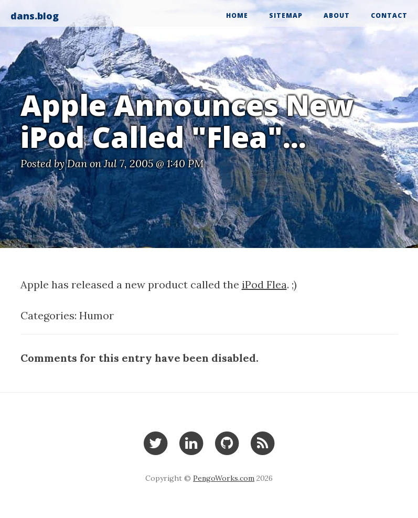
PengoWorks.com (223, 478)
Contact (389, 15)
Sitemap (286, 15)
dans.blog (34, 15)
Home (237, 15)
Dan (77, 163)
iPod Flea (264, 284)
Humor (96, 315)
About (337, 15)
